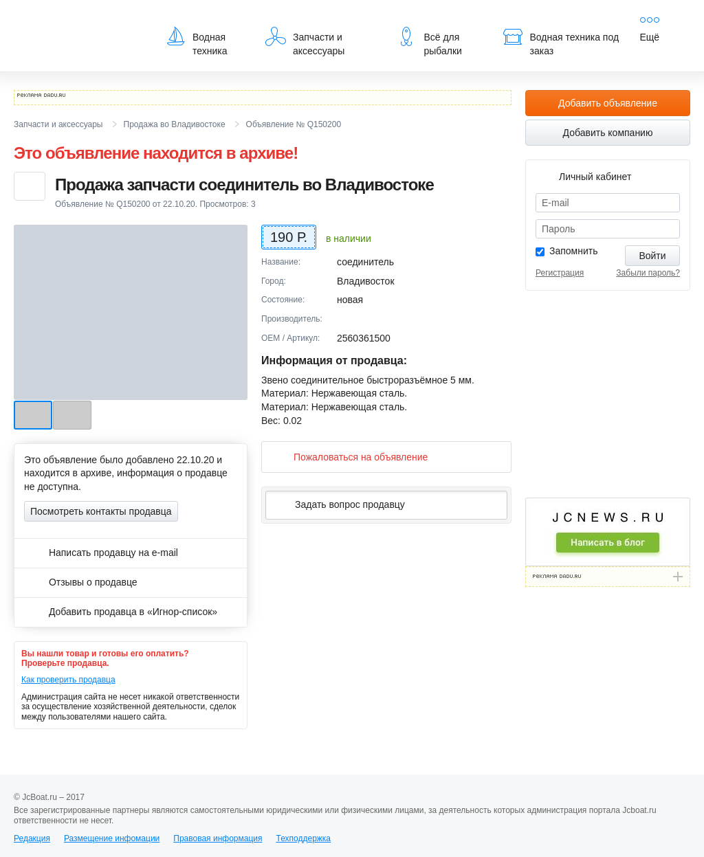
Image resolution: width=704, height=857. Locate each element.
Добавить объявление (607, 103)
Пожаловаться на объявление (350, 457)
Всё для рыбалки (428, 41)
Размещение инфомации (112, 838)
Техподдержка (303, 838)
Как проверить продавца (68, 680)
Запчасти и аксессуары (304, 41)
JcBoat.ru (79, 20)
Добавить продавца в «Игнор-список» (120, 611)
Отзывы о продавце (81, 582)
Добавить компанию (608, 132)
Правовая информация (217, 838)
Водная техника (196, 41)
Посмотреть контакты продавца (101, 511)
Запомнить (573, 250)
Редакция (32, 838)
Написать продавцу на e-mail (101, 552)
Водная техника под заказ (561, 41)
